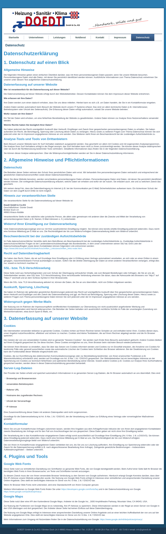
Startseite (14, 37)
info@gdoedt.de (143, 529)
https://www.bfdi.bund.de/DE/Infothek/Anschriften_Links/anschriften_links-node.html (43, 248)
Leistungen (59, 37)
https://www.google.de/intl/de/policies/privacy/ (121, 519)
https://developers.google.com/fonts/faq (79, 489)
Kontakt (100, 37)
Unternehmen (36, 37)
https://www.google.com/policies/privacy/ (23, 491)
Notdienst (80, 37)
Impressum (120, 37)
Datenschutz (142, 37)
